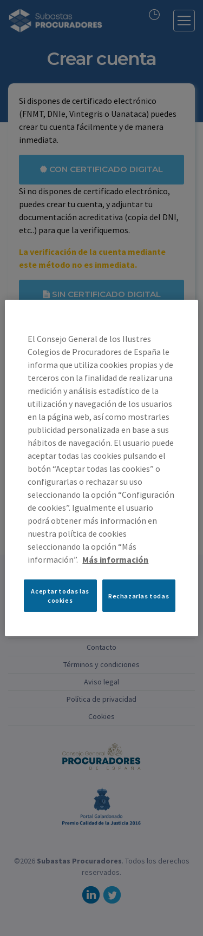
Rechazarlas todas (138, 595)
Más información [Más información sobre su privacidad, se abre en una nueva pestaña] (115, 559)
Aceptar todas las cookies (60, 595)
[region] (101, 468)
